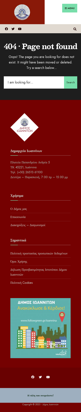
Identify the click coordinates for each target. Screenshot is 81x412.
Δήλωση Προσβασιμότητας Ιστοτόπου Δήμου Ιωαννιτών (38, 272)
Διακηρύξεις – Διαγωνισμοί (27, 225)
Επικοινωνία (18, 217)
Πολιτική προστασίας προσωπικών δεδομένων (38, 253)
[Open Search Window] (75, 28)
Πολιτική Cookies (21, 283)
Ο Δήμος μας (18, 209)
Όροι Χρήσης (18, 261)
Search (70, 82)
